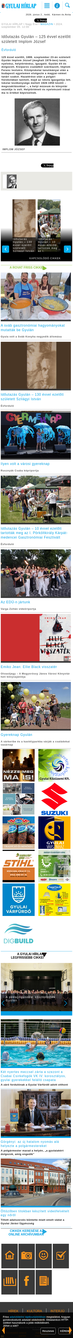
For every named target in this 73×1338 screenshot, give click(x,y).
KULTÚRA (34, 1311)
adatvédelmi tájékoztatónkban (28, 1316)
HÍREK (13, 1311)
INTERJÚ (57, 1311)
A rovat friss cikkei (27, 267)
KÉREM (64, 1331)
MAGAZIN (46, 24)
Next (68, 1005)
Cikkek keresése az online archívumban (26, 1232)
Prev (5, 1005)
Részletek (48, 1331)
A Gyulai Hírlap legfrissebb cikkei (27, 955)
